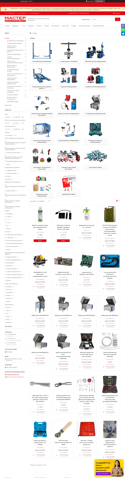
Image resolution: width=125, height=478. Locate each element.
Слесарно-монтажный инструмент (63, 144)
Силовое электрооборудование (63, 89)
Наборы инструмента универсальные (110, 117)
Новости (66, 457)
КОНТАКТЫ (31, 26)
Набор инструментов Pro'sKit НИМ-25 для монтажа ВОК (86, 329)
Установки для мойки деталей (40, 117)
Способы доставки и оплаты (103, 457)
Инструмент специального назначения (40, 144)
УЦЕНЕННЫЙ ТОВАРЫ (98, 26)
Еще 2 (8, 164)
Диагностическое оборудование (109, 89)
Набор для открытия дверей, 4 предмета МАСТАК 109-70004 (63, 202)
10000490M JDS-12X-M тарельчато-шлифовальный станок (40, 249)
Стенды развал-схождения (63, 61)
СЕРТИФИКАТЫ (55, 26)
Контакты (6, 462)
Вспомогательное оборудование (109, 144)
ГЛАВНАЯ (7, 26)
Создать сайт (23, 1)
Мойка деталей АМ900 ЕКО (40, 327)
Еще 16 (9, 228)
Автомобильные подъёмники (40, 62)
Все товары (6, 460)
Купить (40, 215)
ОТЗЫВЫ (73, 26)
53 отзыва (90, 1)
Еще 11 (9, 301)
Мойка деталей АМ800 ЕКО (109, 290)
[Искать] (117, 19)
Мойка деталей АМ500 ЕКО (40, 290)
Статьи (66, 460)
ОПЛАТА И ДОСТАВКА (84, 26)
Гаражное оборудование (40, 88)
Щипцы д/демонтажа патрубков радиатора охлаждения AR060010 (63, 372)
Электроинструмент (86, 144)
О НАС (23, 26)
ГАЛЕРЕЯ (46, 26)
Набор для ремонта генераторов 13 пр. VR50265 (40, 417)
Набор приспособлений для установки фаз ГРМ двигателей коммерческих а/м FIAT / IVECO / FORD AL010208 (86, 374)
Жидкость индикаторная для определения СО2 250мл (40, 202)
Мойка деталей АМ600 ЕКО (63, 290)
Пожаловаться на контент (68, 475)
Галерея (66, 462)
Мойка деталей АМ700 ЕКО (86, 290)
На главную (6, 457)
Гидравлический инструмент (42, 462)
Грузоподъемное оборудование (86, 117)
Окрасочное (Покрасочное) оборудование (63, 117)
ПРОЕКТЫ (39, 26)
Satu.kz (70, 474)
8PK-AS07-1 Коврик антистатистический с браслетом (86, 417)
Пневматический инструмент (42, 464)
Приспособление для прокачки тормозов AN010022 (109, 329)
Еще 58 (9, 280)
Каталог (7, 38)
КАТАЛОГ (15, 26)
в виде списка (119, 176)
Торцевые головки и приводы (42, 457)
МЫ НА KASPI (65, 26)
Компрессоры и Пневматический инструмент (86, 89)
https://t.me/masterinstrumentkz (15, 377)
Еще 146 (9, 322)
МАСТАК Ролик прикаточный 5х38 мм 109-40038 (63, 417)
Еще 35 (9, 249)
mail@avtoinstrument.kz (12, 374)
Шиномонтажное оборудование (86, 62)
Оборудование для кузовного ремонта (110, 62)
